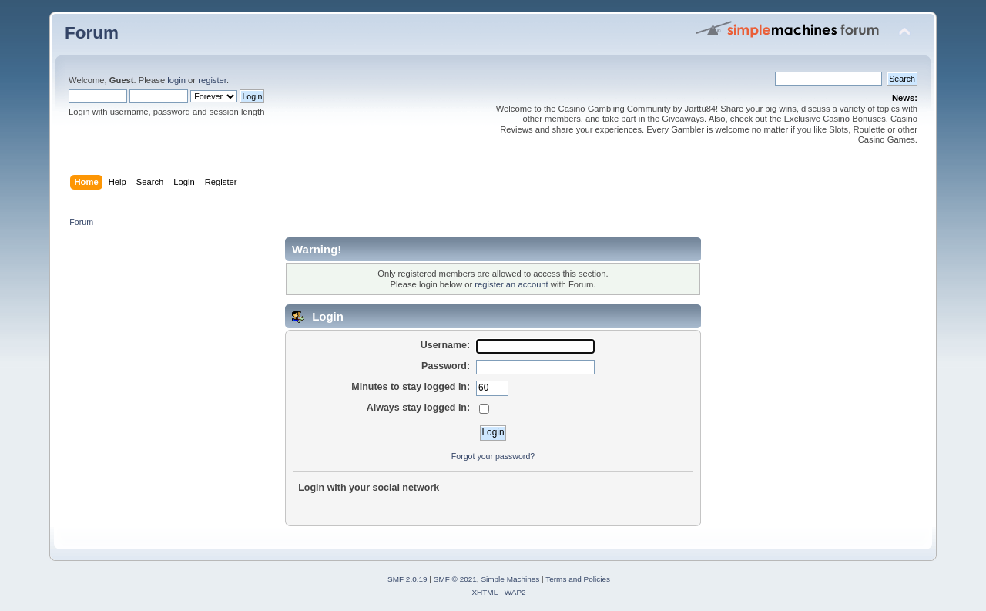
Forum (92, 32)
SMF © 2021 (455, 579)
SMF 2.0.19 (407, 579)
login (176, 80)
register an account (511, 284)
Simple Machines (510, 579)
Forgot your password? (493, 456)
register (212, 80)
